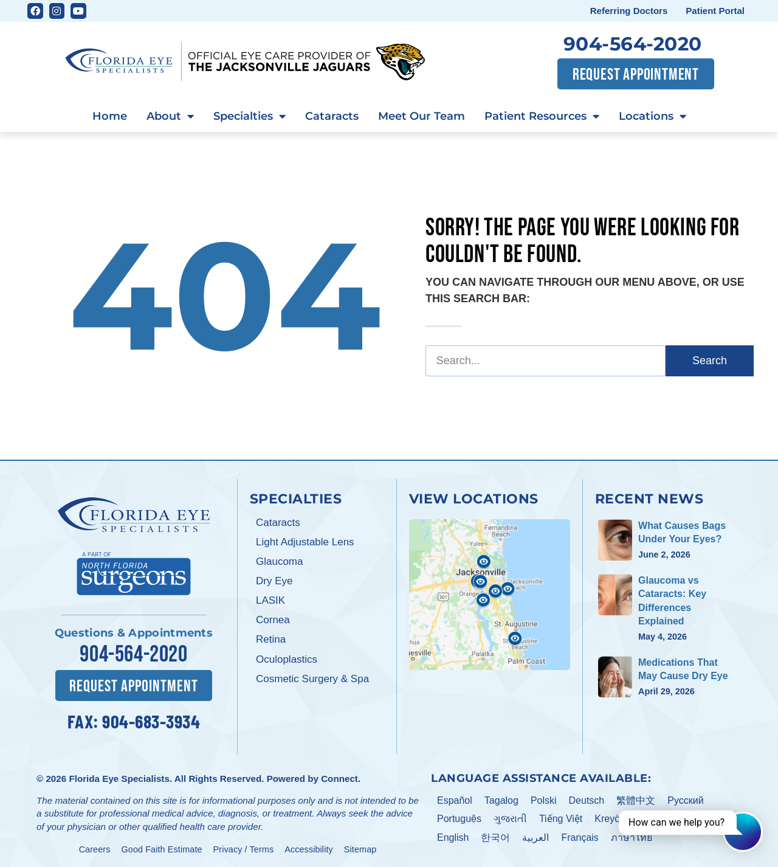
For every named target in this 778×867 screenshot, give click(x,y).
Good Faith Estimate (162, 847)
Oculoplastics (286, 659)
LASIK (270, 600)
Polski (544, 798)
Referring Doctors (629, 10)
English (453, 836)
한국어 (495, 836)
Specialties (249, 116)
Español (454, 798)
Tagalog (501, 798)
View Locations (474, 498)
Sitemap (360, 847)
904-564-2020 (632, 43)
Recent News (649, 498)
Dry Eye (274, 581)
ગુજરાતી (510, 817)
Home (109, 116)
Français (579, 836)
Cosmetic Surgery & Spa (312, 679)
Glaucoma (279, 561)
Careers (95, 847)
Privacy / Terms (243, 847)
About (170, 116)
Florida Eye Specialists (119, 777)
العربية (535, 836)
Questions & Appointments (134, 633)
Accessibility (308, 847)
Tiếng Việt (560, 817)
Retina (271, 639)
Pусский (685, 798)
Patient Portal (715, 10)
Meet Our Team (421, 116)
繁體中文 (635, 798)
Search (709, 360)
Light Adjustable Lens (305, 542)
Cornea (273, 620)
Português (459, 817)
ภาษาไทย (631, 836)
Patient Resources (541, 116)
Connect (339, 777)
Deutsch (587, 798)
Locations (652, 116)
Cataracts (332, 116)
